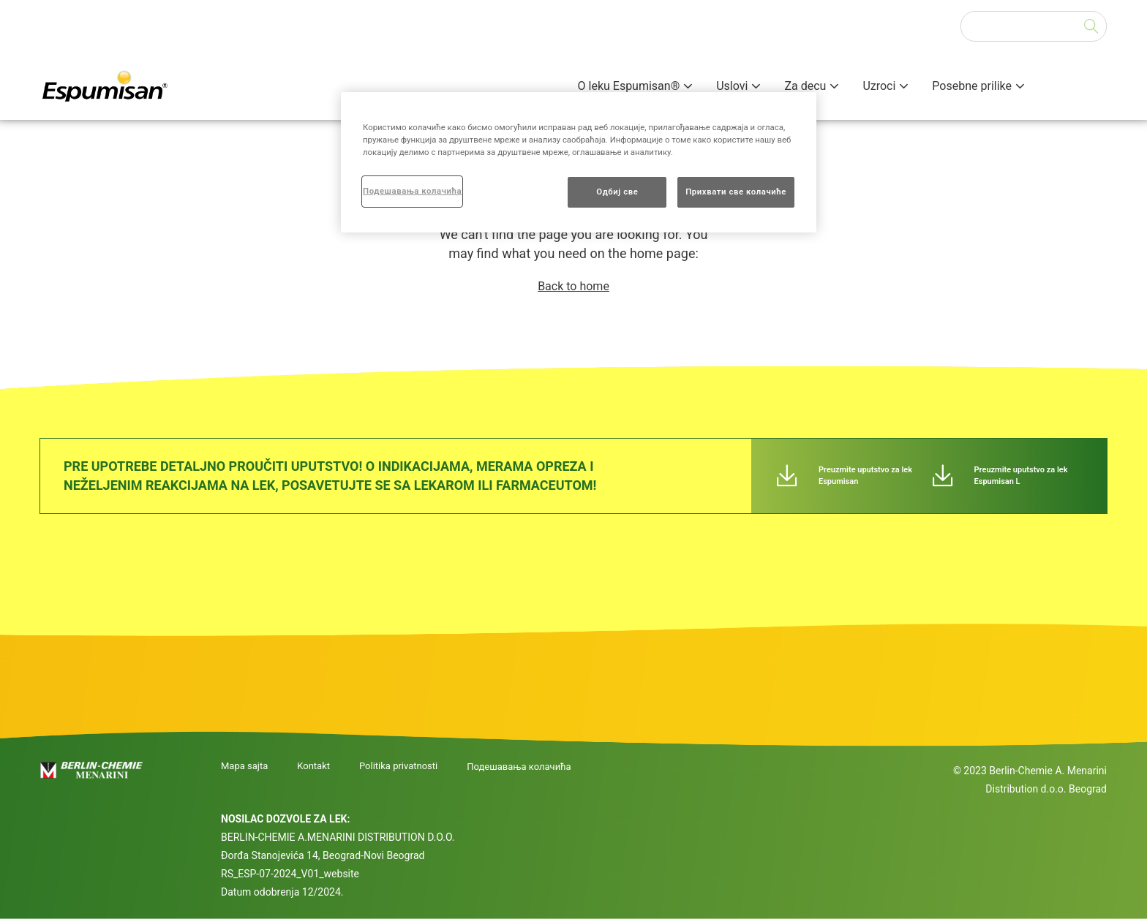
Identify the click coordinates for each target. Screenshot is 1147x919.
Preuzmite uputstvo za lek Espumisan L (1021, 475)
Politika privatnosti (398, 766)
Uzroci (878, 86)
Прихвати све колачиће (735, 191)
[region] (578, 162)
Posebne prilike (972, 86)
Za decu (805, 86)
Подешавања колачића (519, 766)
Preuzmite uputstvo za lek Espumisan (865, 475)
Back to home (573, 286)
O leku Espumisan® (629, 86)
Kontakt (313, 766)
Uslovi (732, 86)
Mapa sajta (244, 766)
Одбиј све (617, 191)
